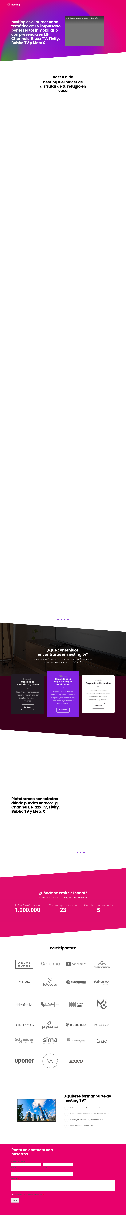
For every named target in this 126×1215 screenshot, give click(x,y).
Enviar (15, 1200)
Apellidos (45, 1167)
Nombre (13, 1167)
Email (14, 1171)
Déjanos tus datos (18, 1161)
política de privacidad (35, 1194)
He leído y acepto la (29, 1194)
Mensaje (15, 1179)
